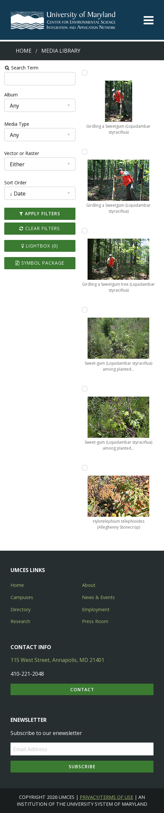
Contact (82, 689)
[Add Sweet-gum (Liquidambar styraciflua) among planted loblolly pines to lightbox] (84, 309)
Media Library (60, 50)
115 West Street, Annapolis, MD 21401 (57, 660)
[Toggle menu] (149, 20)
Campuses (21, 597)
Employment (96, 609)
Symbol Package (39, 263)
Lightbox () (39, 246)
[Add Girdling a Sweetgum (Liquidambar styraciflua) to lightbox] (84, 72)
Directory (20, 609)
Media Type (16, 124)
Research (20, 621)
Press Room (95, 621)
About (88, 585)
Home (23, 50)
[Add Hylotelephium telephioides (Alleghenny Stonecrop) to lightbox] (84, 467)
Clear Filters (39, 228)
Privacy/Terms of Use (106, 797)
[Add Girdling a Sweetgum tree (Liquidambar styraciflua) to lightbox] (84, 230)
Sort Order (15, 182)
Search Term (21, 68)
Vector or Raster (21, 153)
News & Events (98, 597)
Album (11, 95)
